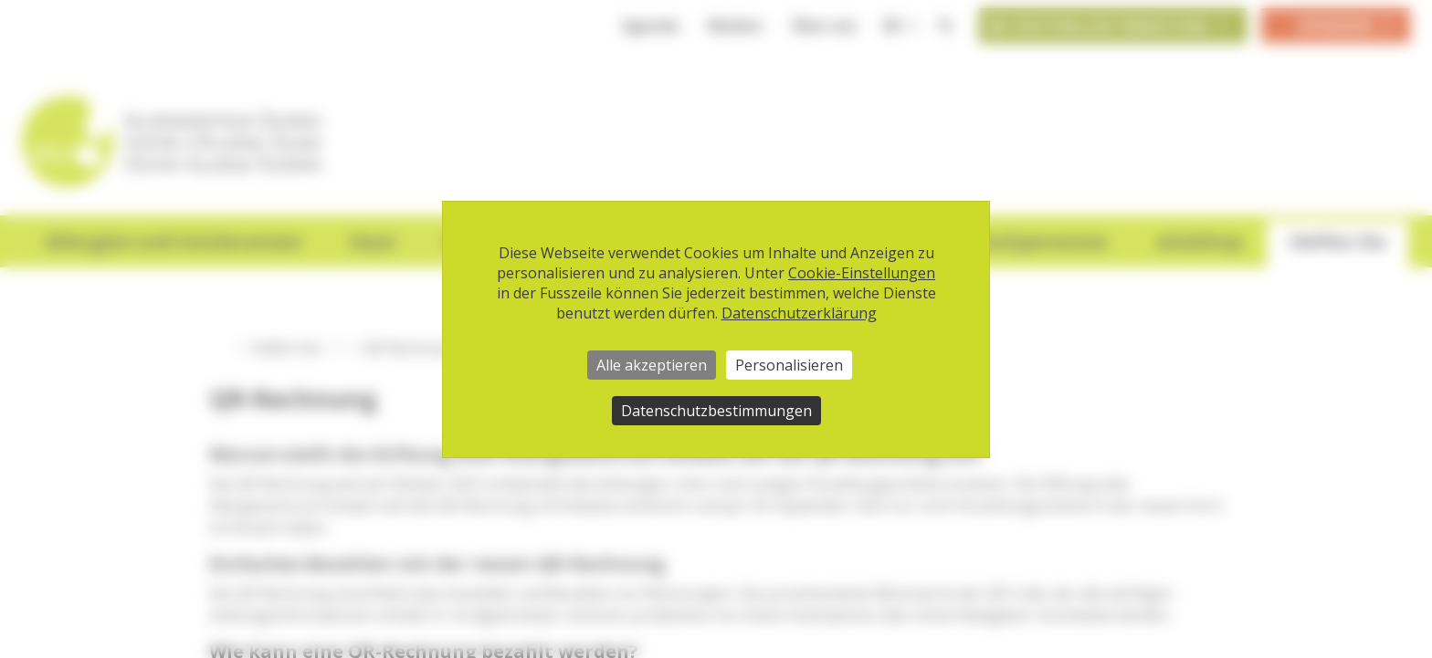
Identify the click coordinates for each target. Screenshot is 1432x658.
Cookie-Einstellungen (861, 273)
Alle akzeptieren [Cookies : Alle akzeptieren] (651, 365)
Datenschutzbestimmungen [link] (716, 411)
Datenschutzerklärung (799, 313)
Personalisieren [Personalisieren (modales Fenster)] (789, 365)
